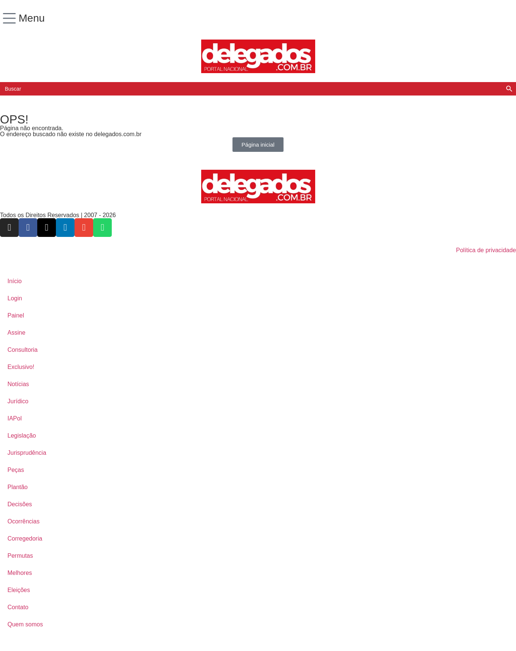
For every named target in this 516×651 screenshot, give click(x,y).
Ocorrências (23, 521)
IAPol (14, 418)
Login (14, 298)
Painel (15, 315)
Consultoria (22, 350)
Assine (16, 332)
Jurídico (17, 401)
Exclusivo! (20, 367)
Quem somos (25, 624)
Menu (32, 18)
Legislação (21, 435)
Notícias (18, 384)
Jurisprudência (26, 453)
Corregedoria (24, 538)
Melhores (19, 573)
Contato (17, 607)
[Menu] (9, 18)
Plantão (17, 487)
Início (14, 281)
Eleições (18, 590)
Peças (15, 470)
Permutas (20, 556)
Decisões (19, 504)
